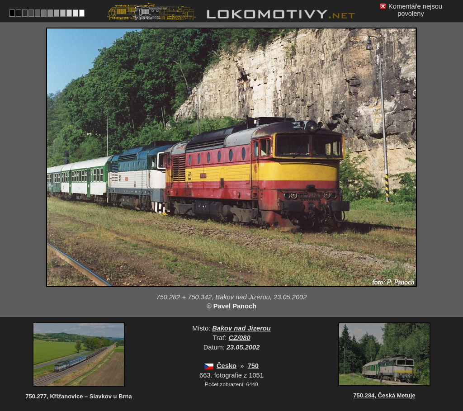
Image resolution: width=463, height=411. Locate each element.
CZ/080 (239, 337)
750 (252, 365)
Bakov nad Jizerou (241, 328)
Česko (226, 365)
